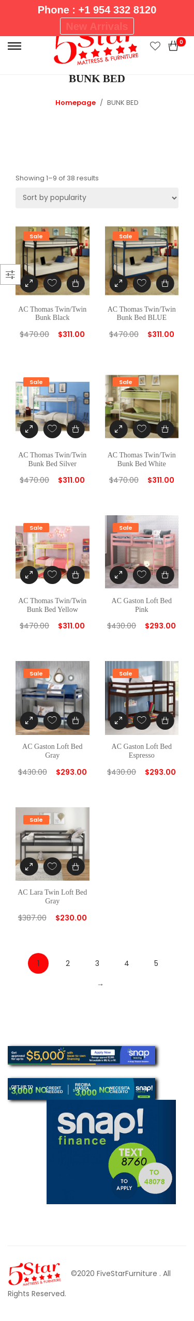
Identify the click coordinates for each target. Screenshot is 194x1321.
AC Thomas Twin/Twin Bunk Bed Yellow (52, 605)
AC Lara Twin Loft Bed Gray (52, 896)
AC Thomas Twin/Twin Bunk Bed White (142, 459)
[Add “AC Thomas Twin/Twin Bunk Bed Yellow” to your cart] (76, 575)
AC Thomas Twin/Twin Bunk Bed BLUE (142, 313)
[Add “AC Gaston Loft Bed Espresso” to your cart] (165, 721)
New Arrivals (97, 26)
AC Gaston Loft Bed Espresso (142, 751)
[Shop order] (97, 198)
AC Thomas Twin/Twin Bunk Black (52, 313)
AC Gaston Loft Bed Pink (142, 605)
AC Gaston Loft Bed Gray (52, 751)
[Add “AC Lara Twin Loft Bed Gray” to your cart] (76, 866)
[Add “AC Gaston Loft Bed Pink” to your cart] (165, 575)
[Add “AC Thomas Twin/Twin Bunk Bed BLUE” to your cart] (165, 283)
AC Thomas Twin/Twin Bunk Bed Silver (52, 459)
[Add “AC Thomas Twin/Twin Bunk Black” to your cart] (76, 283)
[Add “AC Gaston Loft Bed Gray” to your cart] (76, 721)
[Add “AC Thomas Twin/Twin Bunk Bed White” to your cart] (165, 429)
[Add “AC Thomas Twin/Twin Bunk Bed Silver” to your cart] (76, 429)
